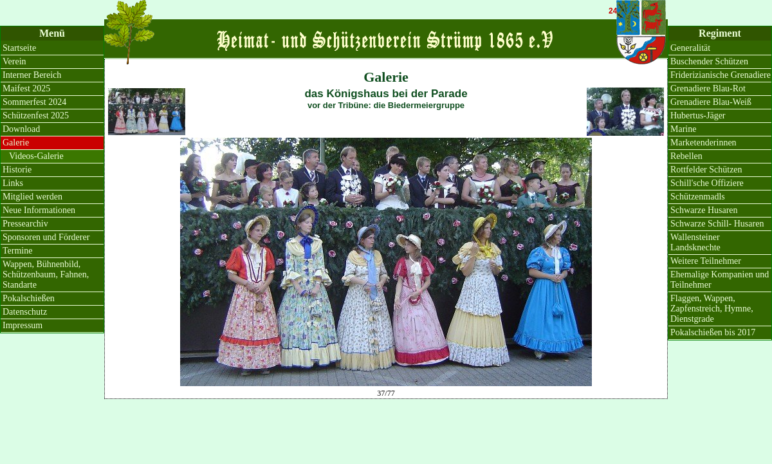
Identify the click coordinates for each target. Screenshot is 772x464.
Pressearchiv (25, 223)
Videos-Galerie (36, 156)
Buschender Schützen (709, 61)
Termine (17, 250)
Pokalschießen (29, 298)
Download (21, 129)
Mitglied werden (32, 196)
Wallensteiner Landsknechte (695, 242)
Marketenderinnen (703, 142)
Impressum (22, 325)
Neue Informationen (39, 210)
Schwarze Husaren (704, 210)
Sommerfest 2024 (34, 102)
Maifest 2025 (26, 88)
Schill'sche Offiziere (707, 183)
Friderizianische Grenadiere (720, 75)
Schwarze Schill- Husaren (717, 223)
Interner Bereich (32, 75)
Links (13, 183)
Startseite (19, 48)
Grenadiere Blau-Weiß (710, 102)
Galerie (16, 142)
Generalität (690, 48)
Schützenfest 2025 (36, 115)
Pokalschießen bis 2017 (712, 332)
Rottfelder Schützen (706, 169)
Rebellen (686, 156)
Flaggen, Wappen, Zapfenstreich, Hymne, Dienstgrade (711, 308)
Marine (683, 129)
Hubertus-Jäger (698, 115)
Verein (14, 61)
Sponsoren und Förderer (46, 237)
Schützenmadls (697, 196)
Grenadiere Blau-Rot (708, 88)
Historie (17, 169)
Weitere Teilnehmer (705, 261)
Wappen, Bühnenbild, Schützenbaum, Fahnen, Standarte (46, 274)
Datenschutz (25, 312)
